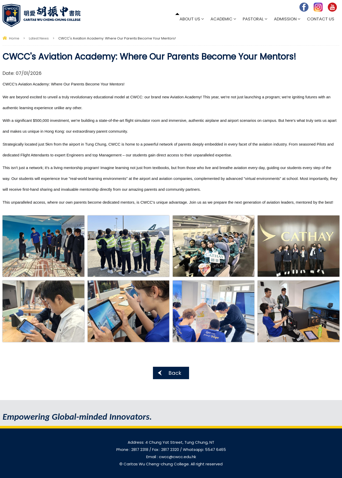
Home (14, 38)
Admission (285, 19)
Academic (221, 19)
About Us (190, 19)
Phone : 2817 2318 (132, 449)
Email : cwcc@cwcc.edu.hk (171, 456)
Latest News (39, 38)
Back (174, 373)
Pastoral (253, 19)
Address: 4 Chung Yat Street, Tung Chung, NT (171, 442)
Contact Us (320, 19)
